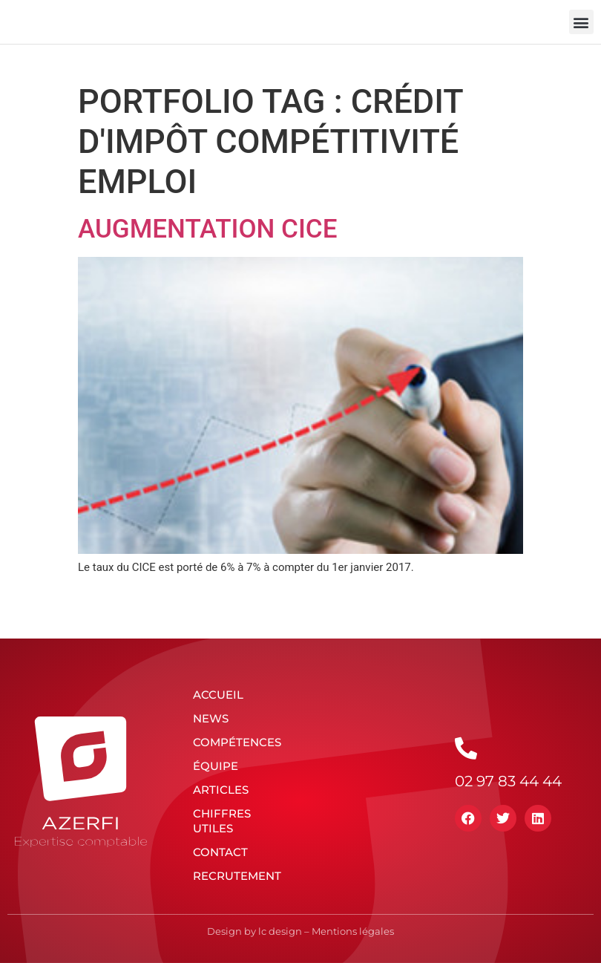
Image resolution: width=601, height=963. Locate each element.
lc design (280, 931)
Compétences (237, 742)
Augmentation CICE (207, 229)
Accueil (218, 695)
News (211, 718)
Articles (221, 790)
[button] (581, 22)
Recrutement (237, 876)
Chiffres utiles (222, 820)
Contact (220, 852)
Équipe (215, 766)
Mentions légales (353, 931)
